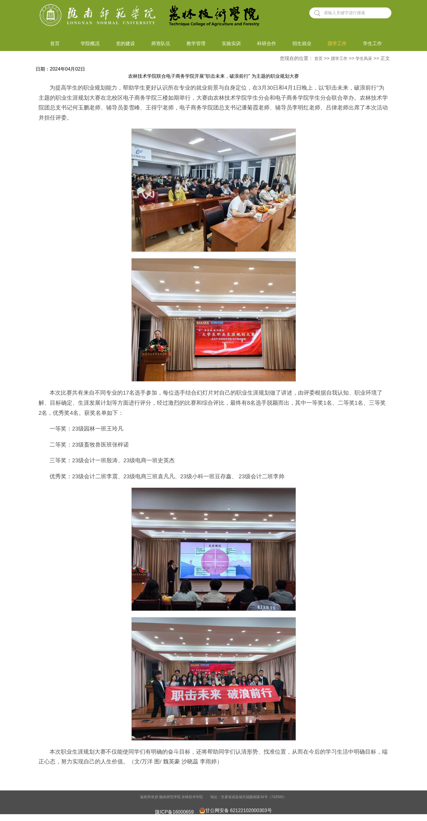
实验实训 (231, 43)
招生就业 (301, 43)
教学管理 (196, 43)
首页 (55, 43)
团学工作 (337, 43)
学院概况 (90, 43)
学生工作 (372, 43)
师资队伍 (160, 43)
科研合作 (266, 43)
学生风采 (364, 58)
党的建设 (125, 43)
